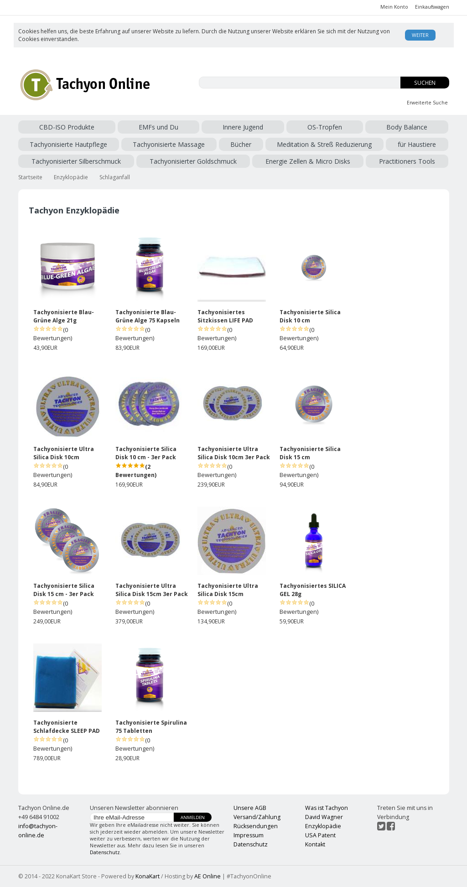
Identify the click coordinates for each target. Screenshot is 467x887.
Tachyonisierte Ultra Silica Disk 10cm (63, 453)
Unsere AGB (250, 808)
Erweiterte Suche (427, 102)
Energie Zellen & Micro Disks (307, 161)
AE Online (207, 876)
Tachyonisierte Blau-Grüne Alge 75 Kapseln (147, 316)
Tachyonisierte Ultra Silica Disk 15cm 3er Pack (151, 590)
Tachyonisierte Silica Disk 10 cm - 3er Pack (145, 453)
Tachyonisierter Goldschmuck (193, 161)
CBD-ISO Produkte (66, 127)
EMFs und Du (158, 127)
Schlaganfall (114, 177)
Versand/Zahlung (257, 817)
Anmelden (193, 817)
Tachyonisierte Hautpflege (68, 144)
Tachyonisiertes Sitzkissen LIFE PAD (225, 316)
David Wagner (324, 817)
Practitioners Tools (407, 161)
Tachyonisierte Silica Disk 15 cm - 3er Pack (63, 590)
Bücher (240, 144)
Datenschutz (105, 852)
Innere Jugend (243, 127)
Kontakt (315, 844)
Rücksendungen (256, 826)
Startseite (30, 177)
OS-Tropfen (324, 127)
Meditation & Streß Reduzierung (324, 144)
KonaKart (147, 876)
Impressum (249, 835)
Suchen (425, 83)
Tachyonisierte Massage (169, 144)
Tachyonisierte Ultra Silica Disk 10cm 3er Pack (233, 453)
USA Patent (320, 835)
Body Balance (406, 127)
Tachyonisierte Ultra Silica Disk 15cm (227, 590)
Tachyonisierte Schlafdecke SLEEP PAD (66, 727)
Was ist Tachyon (326, 808)
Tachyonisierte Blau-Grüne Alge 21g (63, 316)
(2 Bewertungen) (135, 471)
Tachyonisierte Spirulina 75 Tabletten (151, 727)
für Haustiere (417, 144)
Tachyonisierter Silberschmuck (76, 161)
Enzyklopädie (71, 177)
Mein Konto (394, 7)
